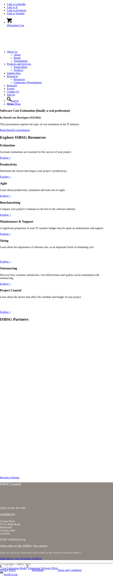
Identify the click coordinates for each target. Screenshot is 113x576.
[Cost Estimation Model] (13, 568)
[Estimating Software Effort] (42, 568)
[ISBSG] (25, 45)
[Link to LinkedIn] (16, 4)
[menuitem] (60, 56)
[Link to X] (12, 7)
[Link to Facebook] (16, 10)
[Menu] (14, 103)
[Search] (13, 100)
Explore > (5, 157)
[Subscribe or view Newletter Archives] (21, 558)
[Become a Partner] (10, 477)
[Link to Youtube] (16, 13)
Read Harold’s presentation (15, 130)
